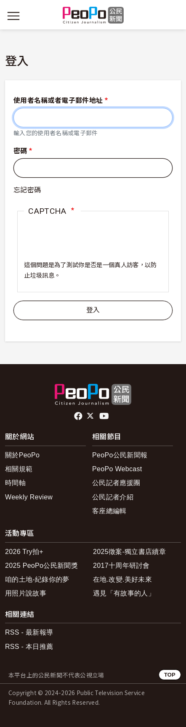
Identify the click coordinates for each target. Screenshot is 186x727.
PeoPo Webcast (117, 468)
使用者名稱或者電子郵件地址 (58, 101)
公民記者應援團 (116, 482)
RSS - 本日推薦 (29, 646)
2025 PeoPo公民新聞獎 (41, 565)
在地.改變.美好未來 (122, 579)
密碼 (20, 151)
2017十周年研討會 (121, 565)
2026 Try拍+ (24, 551)
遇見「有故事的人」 (124, 593)
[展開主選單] (13, 16)
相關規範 (18, 468)
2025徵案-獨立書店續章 (129, 551)
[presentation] (88, 244)
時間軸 (15, 482)
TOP (169, 675)
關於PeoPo (22, 455)
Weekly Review (29, 497)
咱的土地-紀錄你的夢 (37, 579)
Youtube (104, 416)
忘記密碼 (27, 190)
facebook (79, 416)
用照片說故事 (25, 593)
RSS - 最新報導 (29, 632)
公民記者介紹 (112, 497)
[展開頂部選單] (172, 16)
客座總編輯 (109, 510)
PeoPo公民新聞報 (119, 455)
